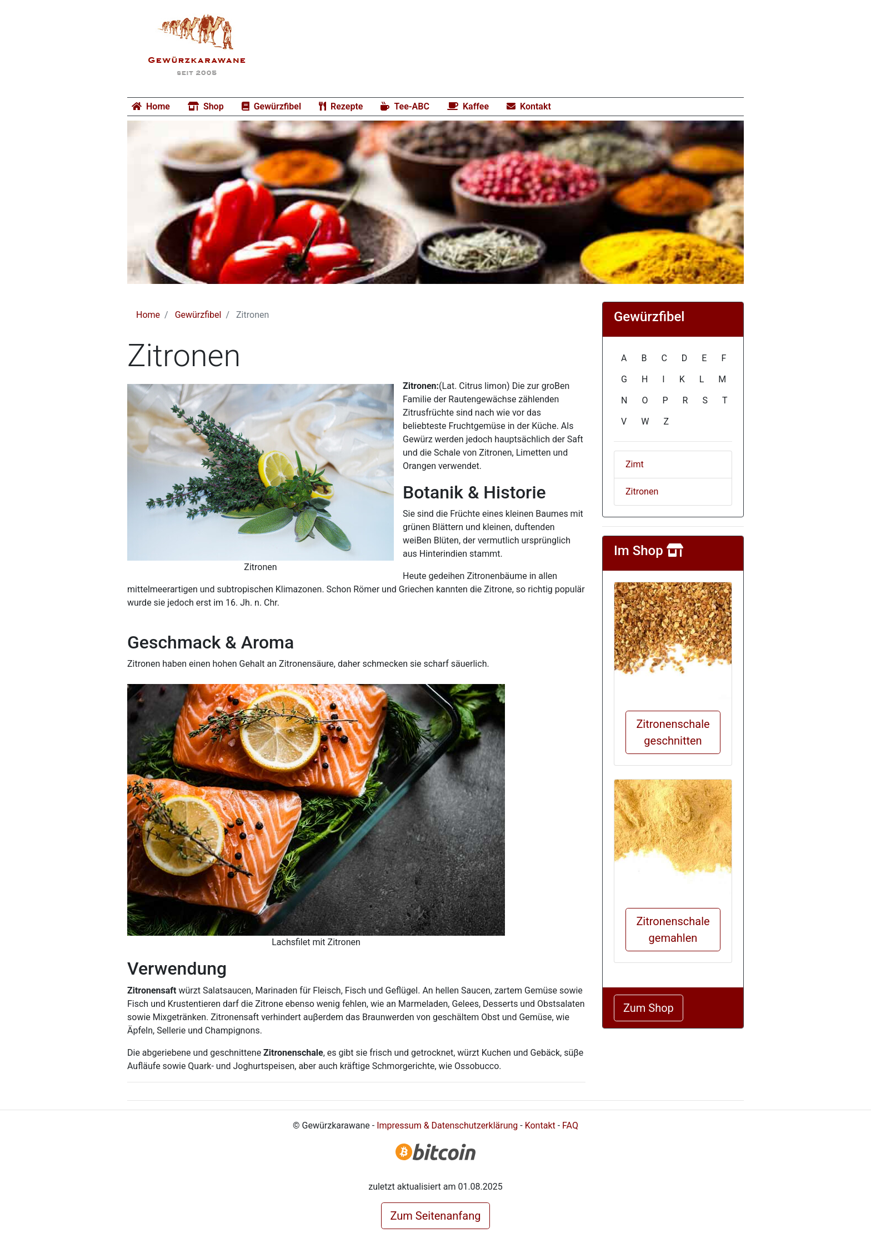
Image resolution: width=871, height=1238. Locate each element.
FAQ (570, 1125)
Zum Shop (648, 1008)
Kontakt (529, 106)
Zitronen (641, 491)
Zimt (634, 464)
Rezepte (341, 106)
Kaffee (468, 106)
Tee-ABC (405, 106)
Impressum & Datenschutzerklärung (447, 1125)
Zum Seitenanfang (436, 1215)
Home (151, 106)
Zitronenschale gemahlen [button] (672, 930)
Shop (206, 106)
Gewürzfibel (271, 106)
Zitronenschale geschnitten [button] (672, 732)
